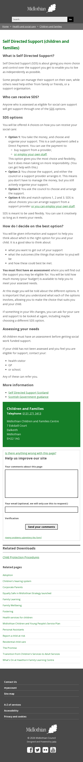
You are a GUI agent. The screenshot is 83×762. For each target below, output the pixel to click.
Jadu (54, 741)
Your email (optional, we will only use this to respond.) (36, 503)
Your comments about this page (23, 466)
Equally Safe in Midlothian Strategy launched (27, 593)
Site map (9, 693)
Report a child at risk (14, 635)
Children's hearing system (17, 581)
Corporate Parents (13, 587)
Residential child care (14, 641)
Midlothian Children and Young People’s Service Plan (31, 623)
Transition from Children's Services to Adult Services (31, 654)
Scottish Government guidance (28, 397)
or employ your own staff (30, 154)
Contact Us (10, 681)
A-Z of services (12, 704)
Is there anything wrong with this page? (30, 453)
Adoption (8, 575)
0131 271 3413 (32, 413)
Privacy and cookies (15, 716)
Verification (12, 518)
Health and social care (24, 26)
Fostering (8, 611)
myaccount (10, 687)
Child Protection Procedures (21, 557)
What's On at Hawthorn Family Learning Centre (28, 660)
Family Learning (11, 599)
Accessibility (11, 710)
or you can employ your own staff (53, 206)
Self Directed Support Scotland (28, 393)
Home (5, 26)
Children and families (51, 26)
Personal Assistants (13, 629)
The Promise (10, 647)
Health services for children (17, 617)
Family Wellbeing (12, 605)
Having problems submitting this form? (23, 537)
